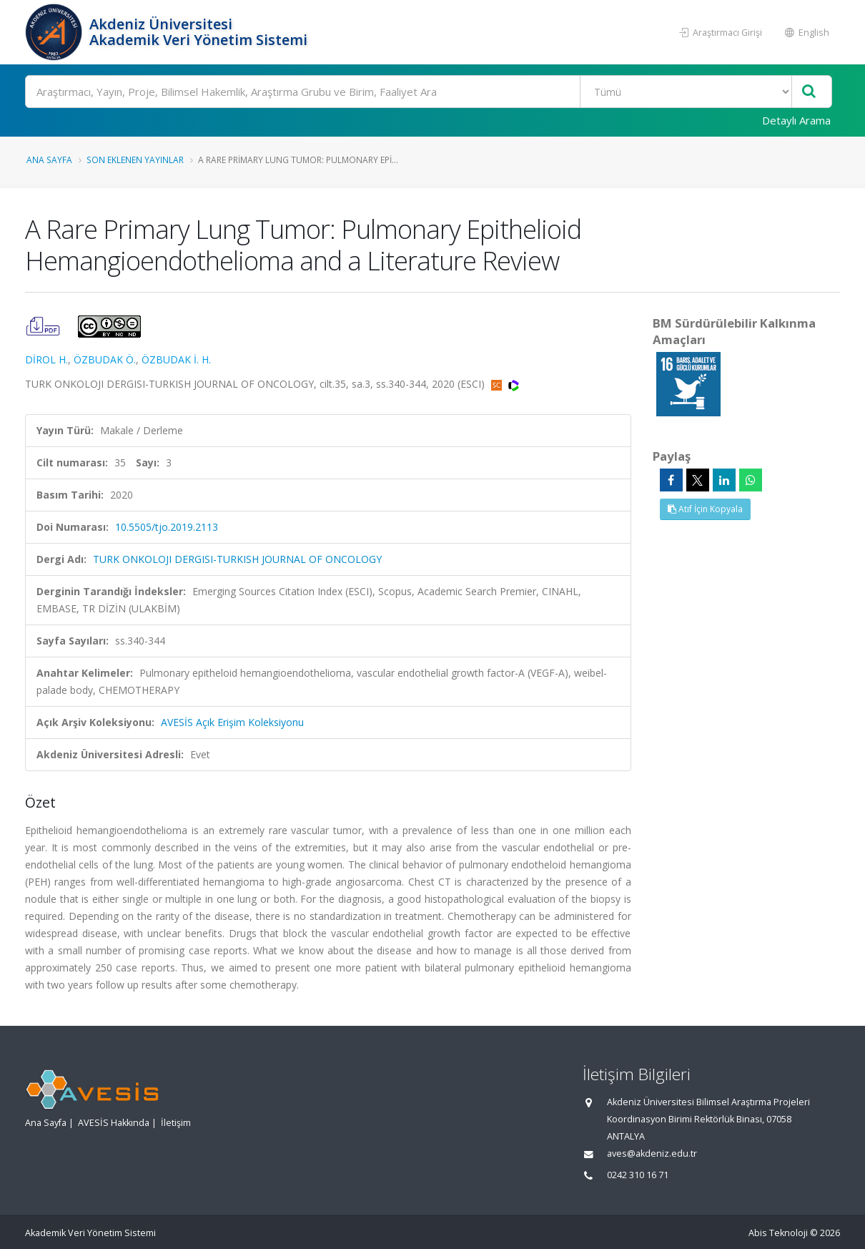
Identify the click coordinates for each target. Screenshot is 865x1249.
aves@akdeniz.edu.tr (652, 1153)
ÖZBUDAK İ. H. (176, 359)
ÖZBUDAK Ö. (105, 359)
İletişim (176, 1123)
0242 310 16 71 (637, 1175)
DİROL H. (46, 359)
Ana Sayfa (49, 159)
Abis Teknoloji (778, 1233)
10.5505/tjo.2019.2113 (166, 527)
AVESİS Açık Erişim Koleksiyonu (232, 722)
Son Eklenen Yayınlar (135, 159)
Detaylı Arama (796, 120)
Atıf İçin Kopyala (705, 509)
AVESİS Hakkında (113, 1123)
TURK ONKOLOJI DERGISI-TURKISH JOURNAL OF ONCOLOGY (237, 559)
